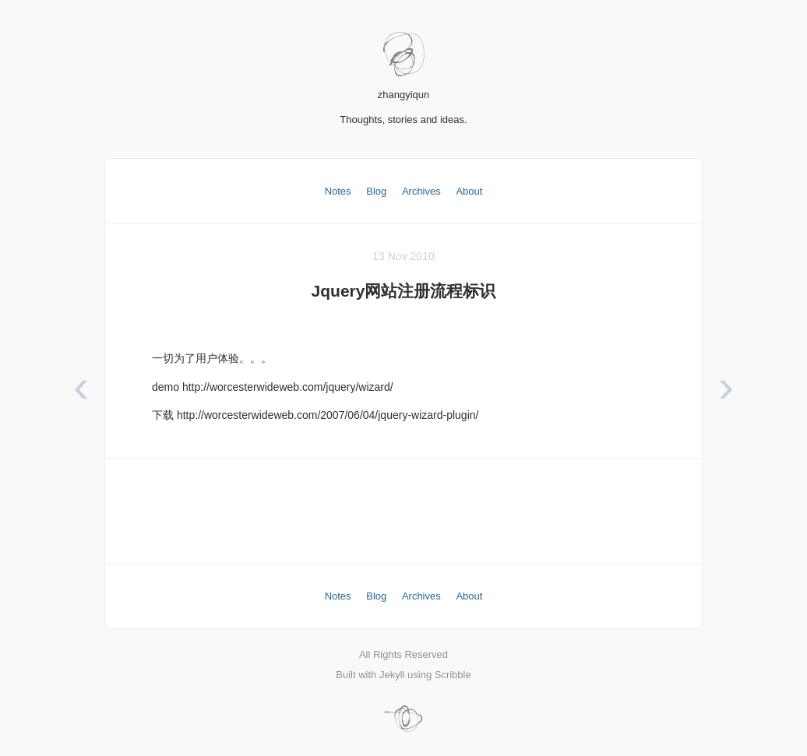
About (469, 191)
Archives (421, 191)
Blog (376, 191)
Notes (338, 191)
